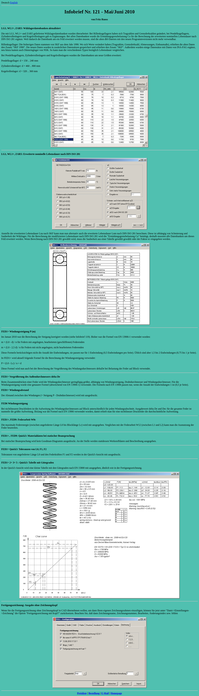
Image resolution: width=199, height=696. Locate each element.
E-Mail (105, 693)
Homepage (116, 693)
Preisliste (82, 693)
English (14, 2)
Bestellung (94, 693)
